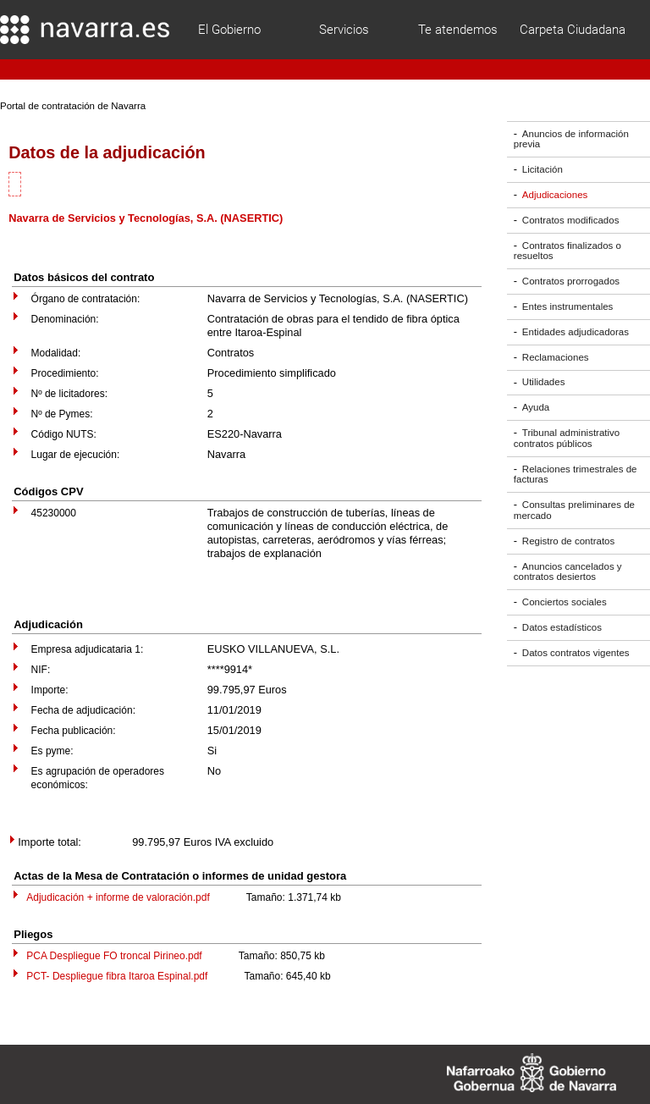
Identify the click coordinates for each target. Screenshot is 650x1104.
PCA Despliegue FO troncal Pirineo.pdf (113, 956)
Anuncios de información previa (571, 139)
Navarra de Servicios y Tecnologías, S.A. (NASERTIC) (145, 218)
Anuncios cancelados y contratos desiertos (568, 571)
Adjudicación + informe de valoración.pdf (117, 897)
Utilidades (543, 383)
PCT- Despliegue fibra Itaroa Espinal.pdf (116, 976)
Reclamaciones (555, 357)
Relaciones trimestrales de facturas (575, 474)
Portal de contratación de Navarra (73, 106)
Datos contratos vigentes (576, 653)
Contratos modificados (571, 220)
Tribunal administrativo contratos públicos (567, 438)
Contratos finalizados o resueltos (567, 251)
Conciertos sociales (564, 602)
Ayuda (535, 407)
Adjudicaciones (554, 195)
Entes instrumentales (568, 306)
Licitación (542, 169)
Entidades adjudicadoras (575, 332)
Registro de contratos (568, 541)
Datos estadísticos (562, 627)
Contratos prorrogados (571, 281)
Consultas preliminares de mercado (574, 510)
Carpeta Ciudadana (572, 29)
